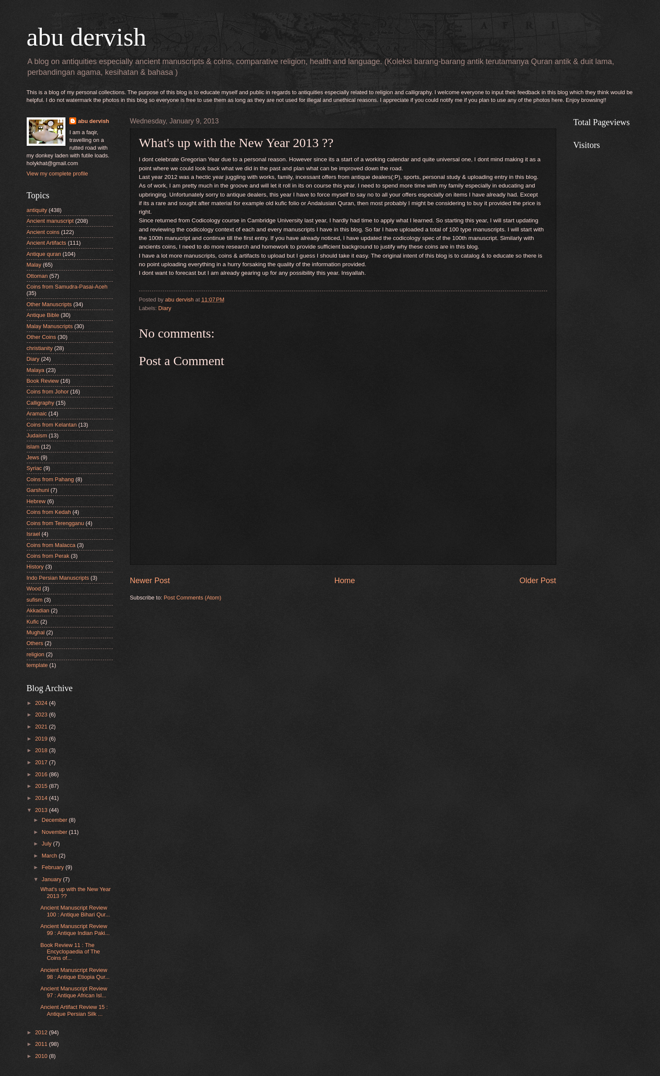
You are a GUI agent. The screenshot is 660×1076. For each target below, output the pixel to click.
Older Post (537, 580)
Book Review (43, 381)
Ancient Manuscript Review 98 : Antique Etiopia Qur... (75, 973)
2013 (42, 810)
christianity (40, 348)
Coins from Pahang (50, 479)
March (50, 855)
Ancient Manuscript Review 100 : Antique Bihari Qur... (75, 910)
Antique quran (44, 254)
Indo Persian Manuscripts (58, 578)
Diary (164, 308)
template (37, 665)
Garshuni (38, 490)
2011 (42, 1044)
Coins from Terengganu (55, 523)
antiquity (37, 210)
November (55, 832)
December (55, 820)
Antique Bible (43, 315)
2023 (42, 714)
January (52, 879)
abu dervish (86, 37)
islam (33, 446)
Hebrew (36, 501)
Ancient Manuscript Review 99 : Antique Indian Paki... (75, 929)
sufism (35, 599)
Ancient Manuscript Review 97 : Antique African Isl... (73, 991)
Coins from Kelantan (52, 424)
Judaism (37, 435)
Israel (33, 534)
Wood (34, 588)
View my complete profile (57, 173)
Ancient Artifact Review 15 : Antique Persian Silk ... (74, 1010)
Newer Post (150, 580)
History (35, 566)
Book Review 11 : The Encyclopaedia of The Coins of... (70, 952)
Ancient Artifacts (46, 243)
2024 (42, 703)
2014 (42, 798)
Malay (34, 264)
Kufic (33, 621)
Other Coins (41, 337)
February (53, 867)
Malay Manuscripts (50, 326)
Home (344, 580)
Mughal (36, 632)
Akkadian (38, 610)
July (47, 843)
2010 (42, 1056)
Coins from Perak (48, 556)
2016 (42, 774)
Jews (33, 457)
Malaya (36, 370)
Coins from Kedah (49, 512)
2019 (42, 738)
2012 (42, 1032)
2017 (42, 762)
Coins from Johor (48, 391)
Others (35, 643)
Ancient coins (43, 232)
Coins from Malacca (51, 545)
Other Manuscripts (49, 304)
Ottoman (37, 276)
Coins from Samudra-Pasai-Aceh (67, 286)
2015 (42, 786)
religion (36, 654)
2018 (42, 750)
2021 (42, 726)
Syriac (34, 468)
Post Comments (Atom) (192, 597)
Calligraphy (40, 403)
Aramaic (37, 413)
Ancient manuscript (50, 221)
